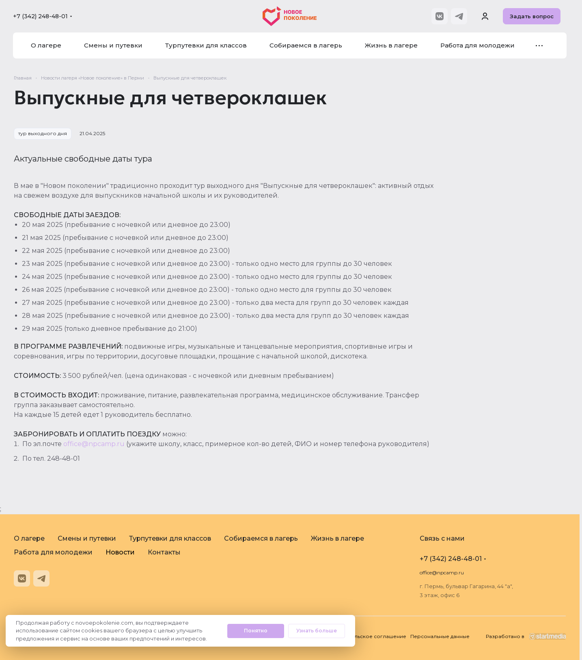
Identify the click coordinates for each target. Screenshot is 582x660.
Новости (120, 552)
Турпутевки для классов (170, 538)
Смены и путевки (87, 538)
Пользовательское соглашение (365, 636)
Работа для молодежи (53, 552)
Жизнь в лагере (337, 538)
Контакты (164, 552)
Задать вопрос (532, 16)
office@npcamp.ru (94, 444)
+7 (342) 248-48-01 (40, 16)
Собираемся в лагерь (261, 538)
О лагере (29, 538)
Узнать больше (316, 631)
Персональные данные (440, 636)
